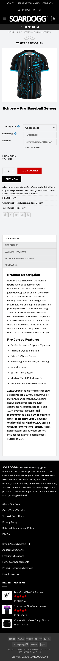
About (10, 3)
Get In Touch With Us (29, 10)
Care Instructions (11, 573)
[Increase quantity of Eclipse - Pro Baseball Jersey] (13, 171)
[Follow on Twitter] (29, 27)
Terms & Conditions (13, 516)
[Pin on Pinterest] (28, 214)
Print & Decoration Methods (17, 567)
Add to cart (30, 170)
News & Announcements (15, 561)
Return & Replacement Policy (18, 528)
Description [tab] (12, 238)
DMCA (6, 534)
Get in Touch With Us (13, 510)
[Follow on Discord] (38, 27)
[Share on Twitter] (16, 214)
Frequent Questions (13, 555)
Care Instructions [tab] (15, 252)
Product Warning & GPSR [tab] (19, 258)
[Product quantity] (8, 171)
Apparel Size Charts (13, 549)
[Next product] (26, 37)
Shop (19, 32)
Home (11, 32)
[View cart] (53, 18)
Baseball (11, 208)
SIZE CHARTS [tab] (11, 245)
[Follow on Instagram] (25, 27)
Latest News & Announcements (35, 3)
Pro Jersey (20, 208)
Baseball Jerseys (42, 32)
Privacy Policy (9, 522)
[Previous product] (32, 37)
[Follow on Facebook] (21, 27)
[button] (4, 18)
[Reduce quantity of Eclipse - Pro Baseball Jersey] (4, 171)
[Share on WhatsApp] (5, 214)
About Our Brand (11, 503)
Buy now (12, 179)
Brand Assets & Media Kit (16, 543)
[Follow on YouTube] (33, 27)
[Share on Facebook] (11, 214)
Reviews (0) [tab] (11, 265)
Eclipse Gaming (36, 203)
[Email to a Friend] (22, 214)
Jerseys (27, 32)
